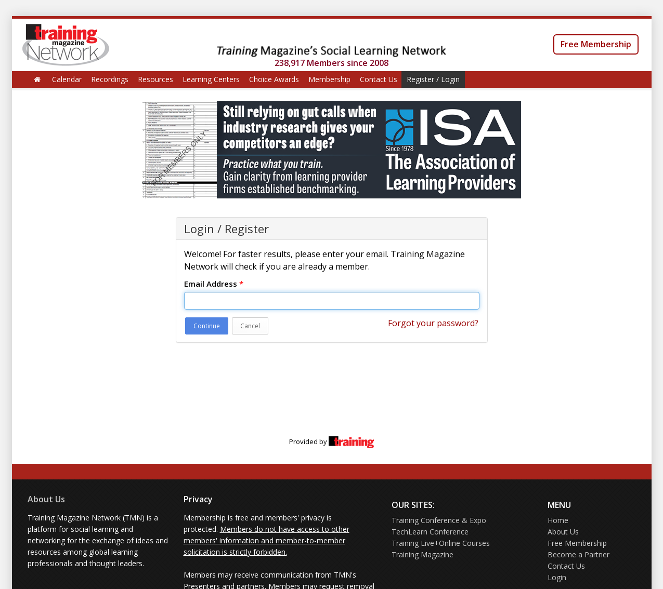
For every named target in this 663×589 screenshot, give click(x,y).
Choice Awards (274, 79)
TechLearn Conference (430, 532)
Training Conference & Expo (439, 520)
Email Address (213, 283)
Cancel (250, 326)
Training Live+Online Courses (441, 543)
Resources (155, 79)
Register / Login (433, 79)
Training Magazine (422, 554)
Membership (329, 79)
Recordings (109, 79)
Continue (206, 326)
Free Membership (596, 44)
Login (557, 577)
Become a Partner (578, 554)
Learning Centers (211, 79)
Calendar (67, 79)
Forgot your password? (433, 323)
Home (558, 520)
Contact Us (378, 79)
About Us (46, 499)
